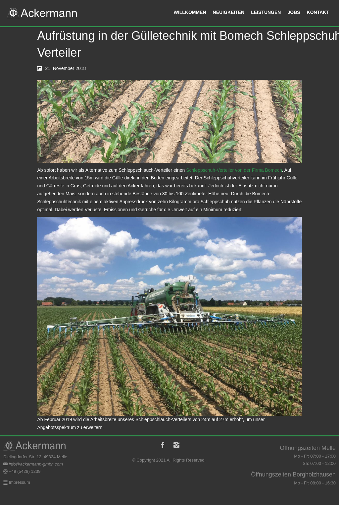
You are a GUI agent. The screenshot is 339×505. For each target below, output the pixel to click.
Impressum (19, 482)
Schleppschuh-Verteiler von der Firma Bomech (234, 170)
